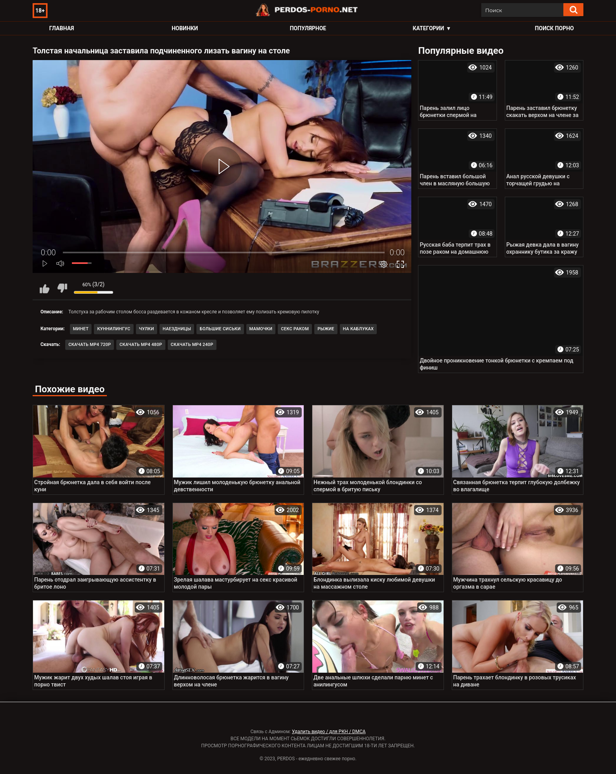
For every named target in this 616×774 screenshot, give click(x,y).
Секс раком (295, 328)
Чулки (146, 328)
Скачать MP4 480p (140, 344)
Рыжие (325, 328)
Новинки (185, 28)
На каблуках (358, 328)
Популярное (308, 28)
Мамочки (261, 328)
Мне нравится (44, 288)
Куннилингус (113, 328)
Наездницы (177, 328)
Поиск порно (554, 28)
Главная (61, 28)
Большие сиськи (220, 328)
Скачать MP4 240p (192, 344)
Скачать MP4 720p (89, 344)
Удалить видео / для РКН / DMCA (329, 731)
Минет (81, 328)
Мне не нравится (62, 288)
